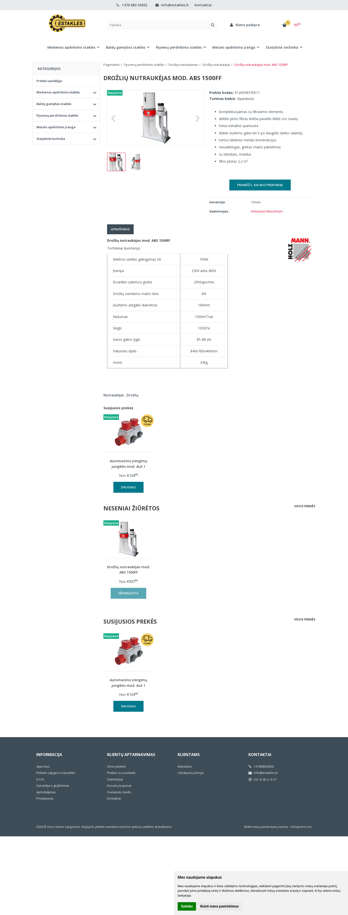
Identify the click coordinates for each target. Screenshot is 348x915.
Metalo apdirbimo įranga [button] (233, 47)
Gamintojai (115, 779)
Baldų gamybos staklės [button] (125, 47)
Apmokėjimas (46, 792)
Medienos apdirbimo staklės (58, 92)
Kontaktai (203, 5)
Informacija (49, 754)
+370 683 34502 (131, 5)
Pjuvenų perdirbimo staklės (57, 115)
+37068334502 (261, 766)
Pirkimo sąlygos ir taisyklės (55, 773)
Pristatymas (45, 798)
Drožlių (132, 395)
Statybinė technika (50, 138)
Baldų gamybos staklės (53, 104)
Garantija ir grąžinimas (52, 785)
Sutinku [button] (187, 906)
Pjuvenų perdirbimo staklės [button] (179, 47)
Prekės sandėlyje (49, 81)
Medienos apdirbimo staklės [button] (71, 47)
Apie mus (43, 766)
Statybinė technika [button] (282, 47)
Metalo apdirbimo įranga (55, 127)
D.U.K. (40, 779)
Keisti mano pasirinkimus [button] (219, 906)
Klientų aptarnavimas (131, 754)
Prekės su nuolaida (121, 773)
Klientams (189, 754)
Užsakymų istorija (190, 773)
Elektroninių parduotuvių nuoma (266, 827)
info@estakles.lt (172, 5)
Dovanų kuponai (119, 785)
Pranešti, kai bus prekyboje (260, 185)
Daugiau (128, 487)
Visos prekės (304, 506)
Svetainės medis (119, 792)
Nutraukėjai (113, 395)
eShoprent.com (301, 827)
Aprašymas (120, 229)
